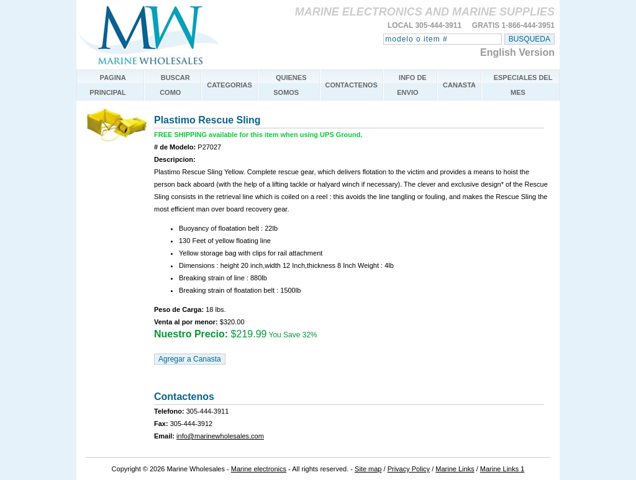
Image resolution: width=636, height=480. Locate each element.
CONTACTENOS (351, 85)
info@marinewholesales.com (220, 436)
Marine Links (454, 469)
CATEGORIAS (229, 85)
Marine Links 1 (502, 469)
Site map (368, 469)
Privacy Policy (409, 469)
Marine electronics (258, 469)
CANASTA (459, 85)
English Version (517, 52)
